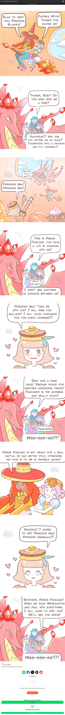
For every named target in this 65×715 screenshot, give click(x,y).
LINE (24, 672)
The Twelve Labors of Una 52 (10, 1)
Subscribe (33, 676)
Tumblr (37, 672)
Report (32, 682)
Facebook (28, 672)
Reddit (41, 672)
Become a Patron (32, 692)
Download (32, 702)
